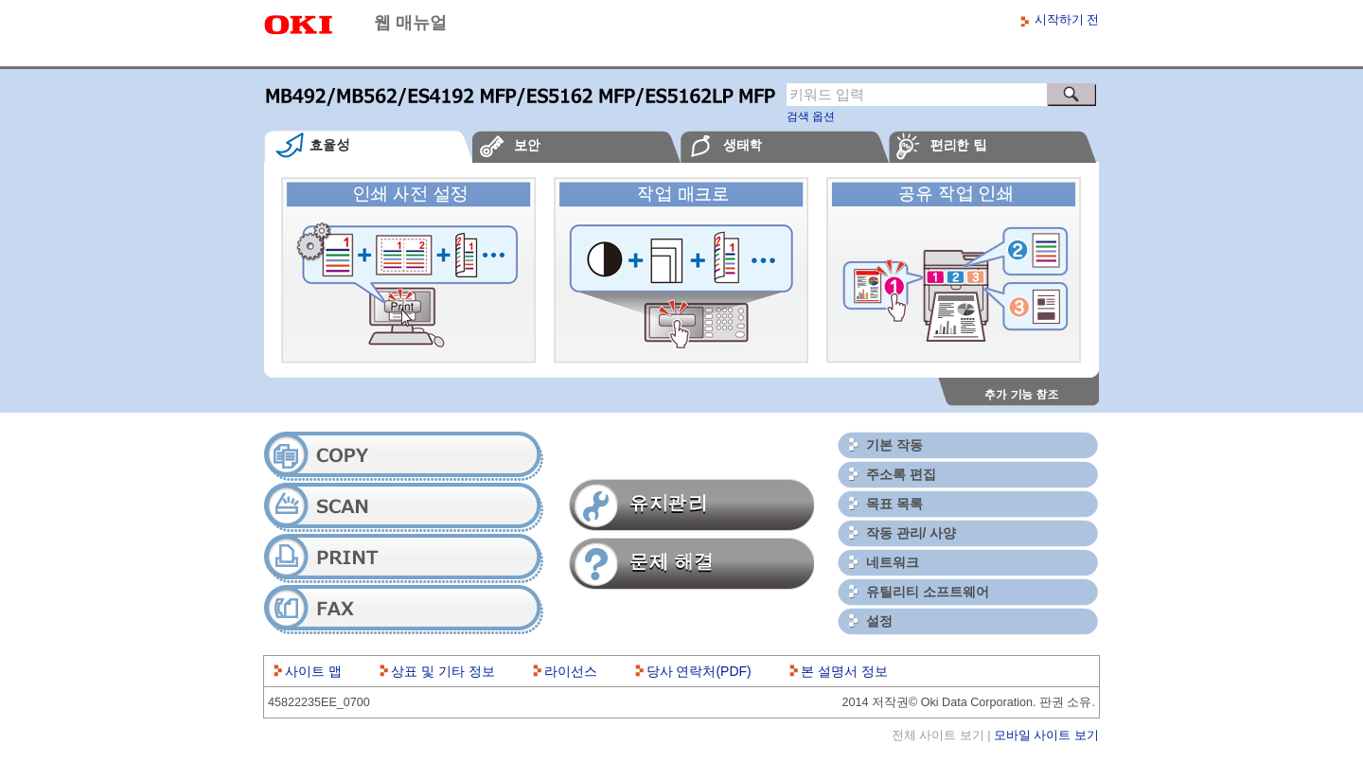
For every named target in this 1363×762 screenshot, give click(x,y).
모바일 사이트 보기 (1046, 735)
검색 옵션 (811, 116)
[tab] (368, 146)
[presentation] (368, 146)
